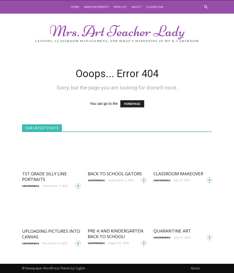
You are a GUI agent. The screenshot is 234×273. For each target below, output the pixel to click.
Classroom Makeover (178, 174)
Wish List (120, 7)
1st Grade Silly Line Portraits (44, 176)
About (136, 7)
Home (75, 7)
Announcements (96, 7)
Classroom (154, 7)
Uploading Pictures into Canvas (51, 234)
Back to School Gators (115, 174)
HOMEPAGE (132, 103)
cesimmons (30, 186)
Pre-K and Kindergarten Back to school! (115, 233)
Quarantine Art (172, 231)
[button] (206, 7)
